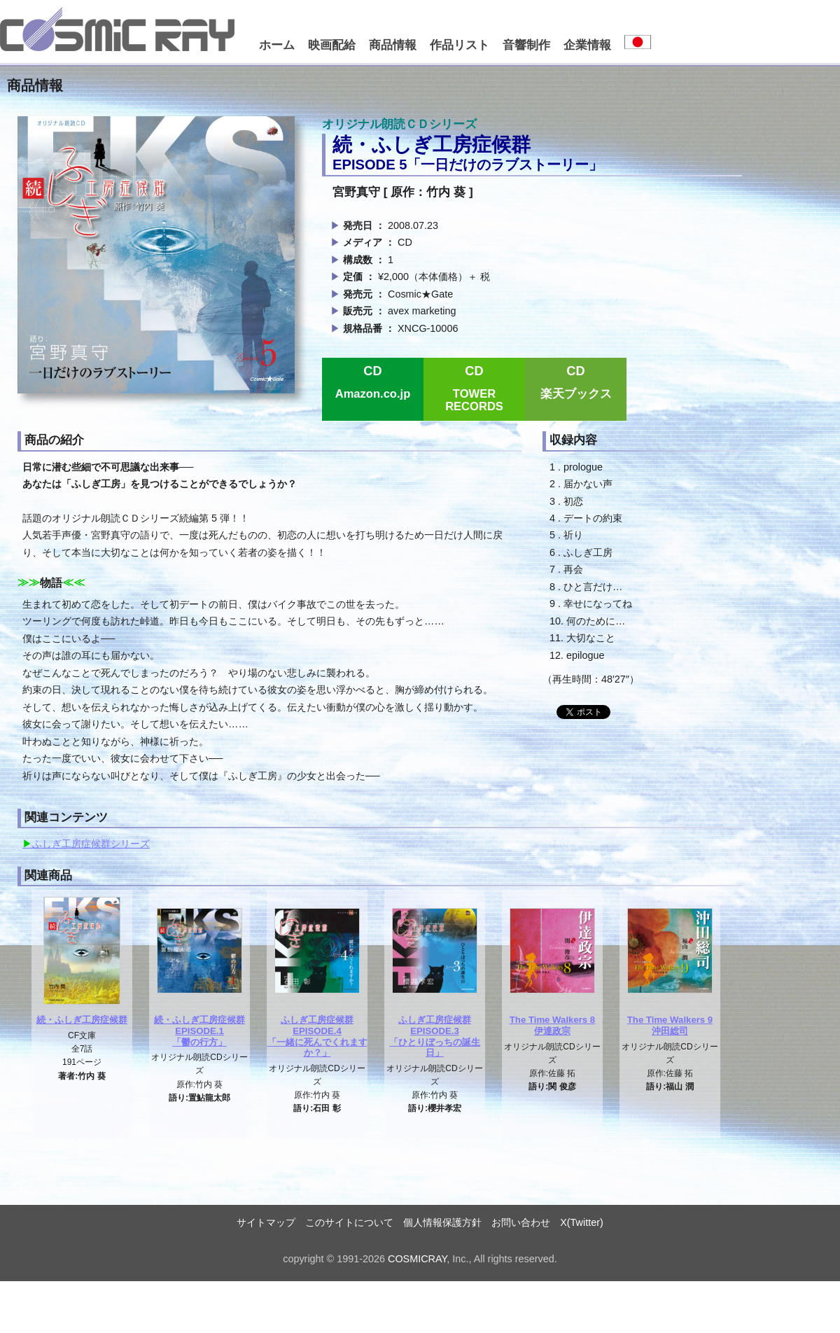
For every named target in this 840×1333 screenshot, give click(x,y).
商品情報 (392, 45)
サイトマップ (266, 1222)
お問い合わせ (520, 1222)
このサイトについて (349, 1222)
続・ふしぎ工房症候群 (81, 1019)
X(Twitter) (581, 1222)
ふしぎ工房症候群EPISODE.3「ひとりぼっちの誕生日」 (434, 1036)
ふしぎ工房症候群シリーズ (91, 843)
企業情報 (587, 45)
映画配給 (332, 45)
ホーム (277, 45)
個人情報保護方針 (442, 1222)
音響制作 (526, 45)
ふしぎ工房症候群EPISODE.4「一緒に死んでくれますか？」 (317, 1036)
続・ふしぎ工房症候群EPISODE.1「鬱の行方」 (199, 1030)
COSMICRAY (417, 1258)
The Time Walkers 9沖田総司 (670, 1025)
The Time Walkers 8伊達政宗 (552, 1025)
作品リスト (459, 45)
